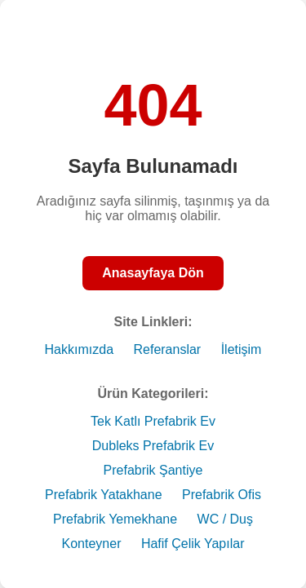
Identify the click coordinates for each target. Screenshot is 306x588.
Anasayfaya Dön (153, 273)
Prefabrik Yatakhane (103, 495)
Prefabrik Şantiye (153, 470)
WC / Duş (225, 519)
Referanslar (167, 349)
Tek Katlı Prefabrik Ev (153, 421)
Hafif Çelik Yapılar (193, 543)
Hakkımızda (79, 349)
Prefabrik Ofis (221, 495)
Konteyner (92, 543)
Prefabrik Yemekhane (115, 519)
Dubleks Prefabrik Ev (153, 446)
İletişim (241, 349)
